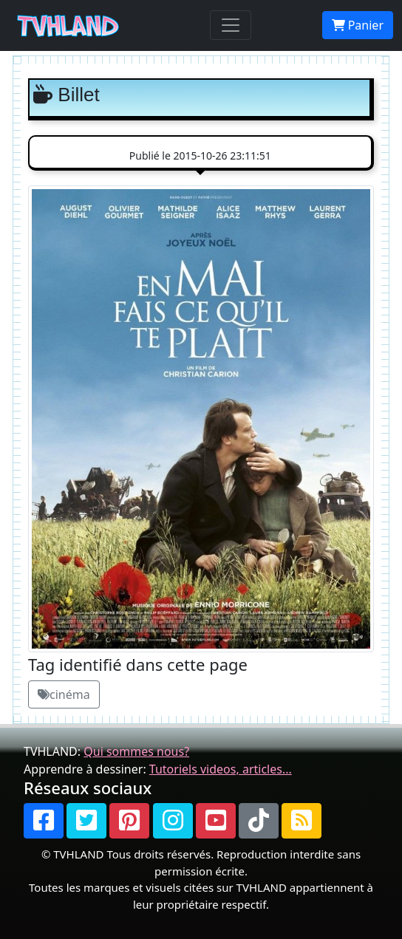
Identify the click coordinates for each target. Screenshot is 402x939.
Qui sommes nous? (136, 751)
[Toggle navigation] (230, 25)
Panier (358, 25)
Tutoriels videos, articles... (220, 769)
